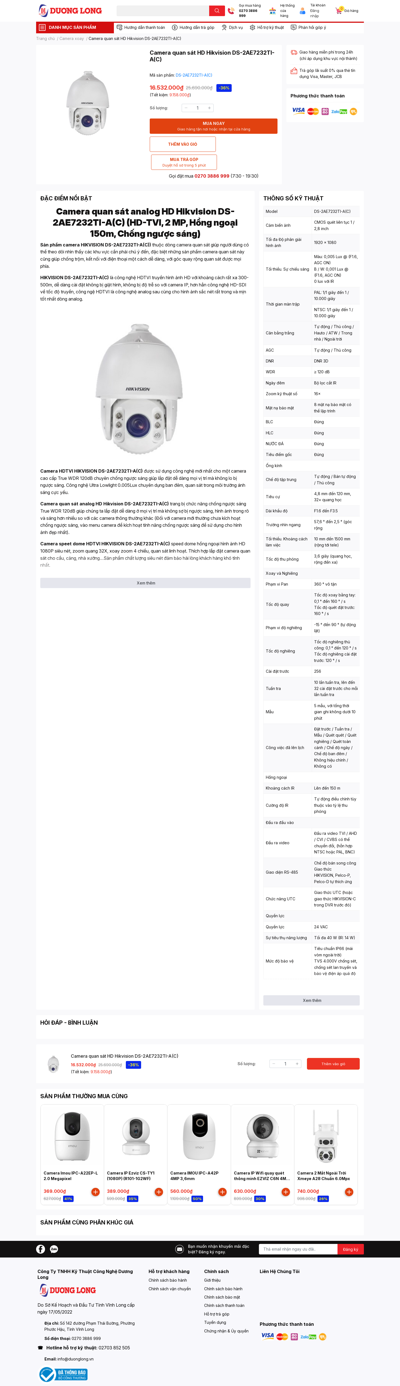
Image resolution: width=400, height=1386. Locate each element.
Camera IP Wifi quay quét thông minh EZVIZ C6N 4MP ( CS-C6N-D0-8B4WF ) (262, 1160)
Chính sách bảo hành (168, 1262)
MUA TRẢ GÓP (246, 144)
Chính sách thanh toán (224, 1287)
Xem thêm (146, 565)
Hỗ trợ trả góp (216, 1296)
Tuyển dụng (215, 1304)
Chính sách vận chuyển (170, 1270)
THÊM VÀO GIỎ (181, 144)
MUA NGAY (213, 126)
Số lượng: (159, 107)
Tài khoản (318, 5)
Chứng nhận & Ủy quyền (226, 1313)
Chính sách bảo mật (222, 1279)
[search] (217, 11)
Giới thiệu (212, 1262)
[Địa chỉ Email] (311, 1231)
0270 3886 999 (248, 13)
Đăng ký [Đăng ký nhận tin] (350, 1231)
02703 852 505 (114, 1329)
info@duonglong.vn (76, 1341)
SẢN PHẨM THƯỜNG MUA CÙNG (84, 1078)
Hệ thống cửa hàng (287, 11)
